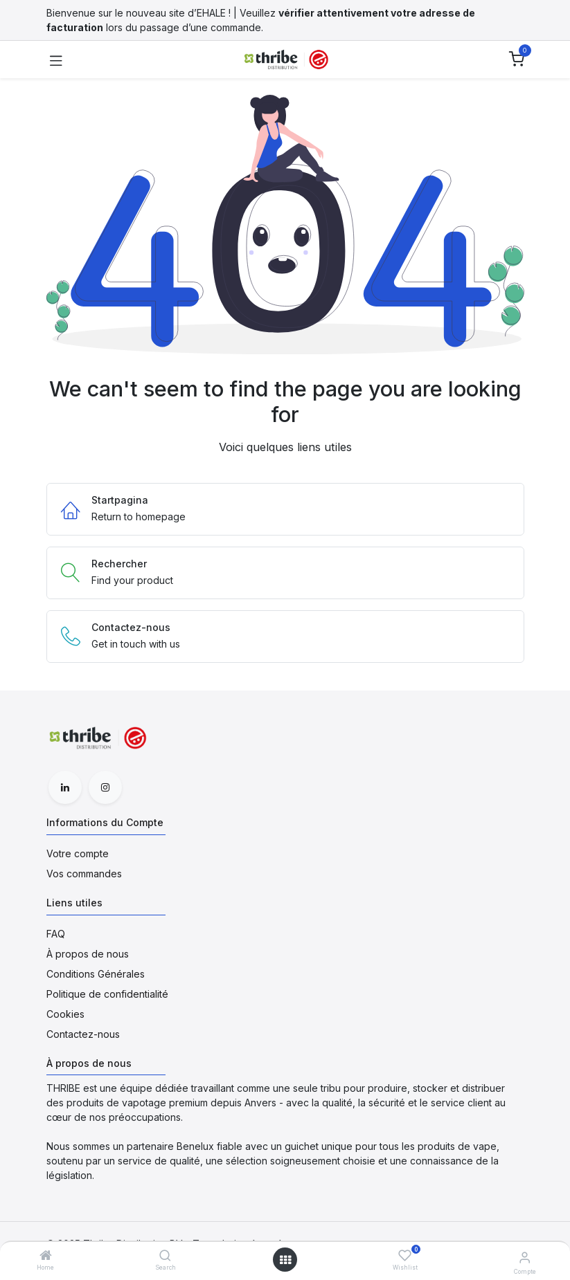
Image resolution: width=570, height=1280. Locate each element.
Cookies (65, 1014)
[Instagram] (105, 787)
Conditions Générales (95, 974)
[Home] (45, 1256)
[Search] (165, 1256)
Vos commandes (84, 873)
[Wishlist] (405, 1255)
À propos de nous (87, 954)
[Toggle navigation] (56, 59)
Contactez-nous (83, 1034)
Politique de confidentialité (107, 994)
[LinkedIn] (65, 787)
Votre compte (77, 853)
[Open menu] (285, 1260)
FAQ (55, 934)
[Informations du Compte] (524, 1257)
